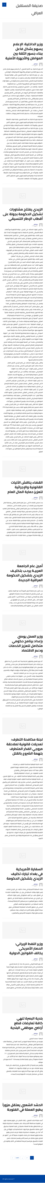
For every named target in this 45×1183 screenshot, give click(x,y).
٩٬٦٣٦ (17, 1158)
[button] (4, 5)
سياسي (36, 63)
